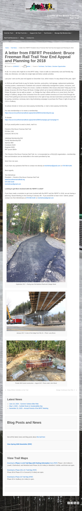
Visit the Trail (8, 33)
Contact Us (30, 38)
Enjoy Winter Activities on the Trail (17, 390)
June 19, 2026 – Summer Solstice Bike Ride (24, 404)
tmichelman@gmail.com (52, 166)
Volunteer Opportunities (59, 66)
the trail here (41, 437)
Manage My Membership (63, 33)
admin (26, 66)
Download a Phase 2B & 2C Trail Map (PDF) (22, 470)
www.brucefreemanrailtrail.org (15, 179)
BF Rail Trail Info (21, 33)
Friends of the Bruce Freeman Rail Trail (19, 506)
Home (7, 48)
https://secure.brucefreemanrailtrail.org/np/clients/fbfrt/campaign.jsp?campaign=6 (32, 120)
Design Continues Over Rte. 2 (65, 390)
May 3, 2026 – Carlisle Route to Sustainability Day (25, 406)
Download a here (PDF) (32, 463)
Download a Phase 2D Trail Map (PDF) (20, 477)
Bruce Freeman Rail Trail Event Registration (27, 499)
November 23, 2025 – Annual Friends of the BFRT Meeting (28, 408)
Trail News (14, 48)
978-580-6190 (67, 166)
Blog (22, 38)
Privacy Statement (53, 499)
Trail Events (48, 33)
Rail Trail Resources (11, 38)
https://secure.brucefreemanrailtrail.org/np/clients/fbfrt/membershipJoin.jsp (29, 113)
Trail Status (48, 66)
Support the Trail (35, 33)
